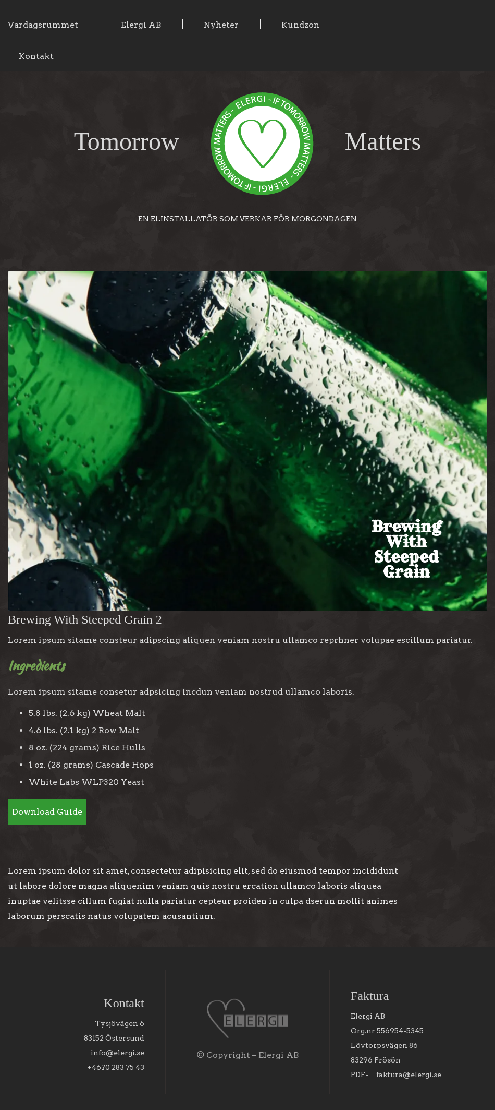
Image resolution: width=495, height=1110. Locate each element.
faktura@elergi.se (408, 1074)
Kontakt (36, 56)
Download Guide (47, 812)
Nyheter (221, 25)
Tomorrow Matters (248, 141)
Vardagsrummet (43, 25)
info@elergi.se (117, 1052)
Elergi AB (141, 25)
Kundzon (300, 25)
